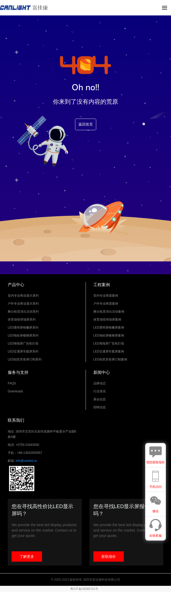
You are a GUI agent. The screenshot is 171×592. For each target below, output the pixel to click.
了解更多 (27, 556)
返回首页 (85, 124)
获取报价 (108, 556)
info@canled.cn (26, 461)
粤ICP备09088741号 (84, 589)
